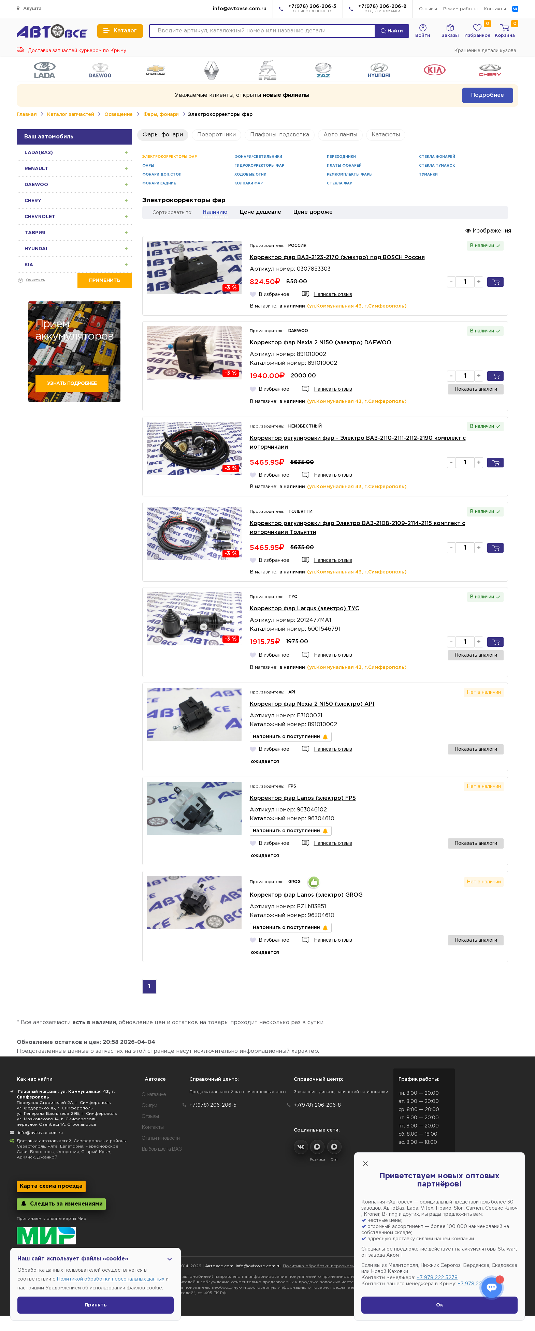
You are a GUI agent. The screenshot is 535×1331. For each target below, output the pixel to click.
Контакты (495, 9)
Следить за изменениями (61, 1204)
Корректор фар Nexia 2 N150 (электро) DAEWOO (320, 342)
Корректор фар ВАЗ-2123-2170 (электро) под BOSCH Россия (337, 257)
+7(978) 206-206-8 (382, 9)
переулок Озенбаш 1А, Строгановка (56, 1124)
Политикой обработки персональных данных (110, 1279)
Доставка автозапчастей (44, 1141)
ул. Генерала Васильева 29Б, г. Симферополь (67, 1114)
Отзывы (428, 9)
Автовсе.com (219, 1266)
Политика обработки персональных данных (330, 1266)
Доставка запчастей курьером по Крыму (71, 51)
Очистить (35, 280)
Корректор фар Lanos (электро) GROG (306, 895)
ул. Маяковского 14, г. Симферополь (56, 1119)
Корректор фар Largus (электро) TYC (304, 608)
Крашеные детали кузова (485, 51)
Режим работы (460, 9)
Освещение (118, 115)
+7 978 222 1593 (477, 1284)
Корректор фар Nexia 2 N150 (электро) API (312, 704)
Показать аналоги (475, 389)
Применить (104, 280)
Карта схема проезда (51, 1186)
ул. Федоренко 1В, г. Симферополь (54, 1108)
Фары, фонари (161, 115)
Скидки (149, 1106)
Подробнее (487, 95)
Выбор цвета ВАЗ (162, 1149)
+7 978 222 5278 (437, 1278)
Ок (439, 1305)
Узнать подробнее (72, 384)
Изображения (488, 231)
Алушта (29, 8)
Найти (392, 31)
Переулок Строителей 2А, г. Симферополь (64, 1103)
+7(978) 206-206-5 (312, 9)
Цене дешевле (260, 212)
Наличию (215, 212)
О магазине (154, 1095)
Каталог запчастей (70, 115)
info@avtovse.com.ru (239, 9)
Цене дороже (313, 212)
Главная (27, 115)
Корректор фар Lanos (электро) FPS (303, 798)
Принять (96, 1305)
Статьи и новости (160, 1138)
